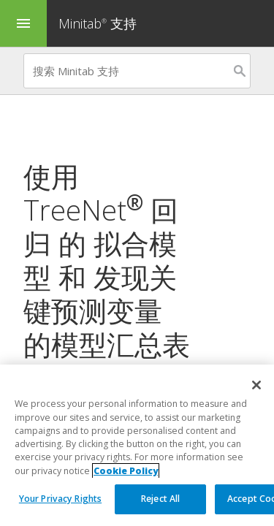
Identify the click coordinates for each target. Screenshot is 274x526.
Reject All (160, 498)
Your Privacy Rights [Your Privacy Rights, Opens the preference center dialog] (60, 498)
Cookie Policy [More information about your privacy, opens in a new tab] (126, 471)
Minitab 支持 (97, 23)
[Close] (256, 385)
